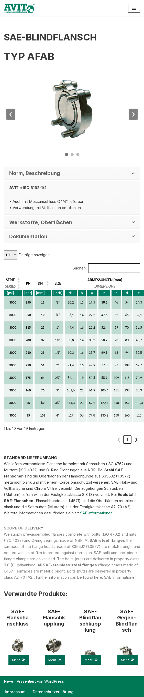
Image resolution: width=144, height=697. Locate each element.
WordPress (54, 681)
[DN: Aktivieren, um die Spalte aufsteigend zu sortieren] (42, 283)
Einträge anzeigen (33, 254)
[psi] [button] (10, 292)
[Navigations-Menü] (134, 8)
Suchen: (80, 268)
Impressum (15, 691)
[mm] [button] (40, 292)
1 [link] (118, 439)
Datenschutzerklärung (53, 691)
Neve (8, 681)
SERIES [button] (10, 286)
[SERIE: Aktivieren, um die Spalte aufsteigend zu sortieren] (13, 280)
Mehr (18, 659)
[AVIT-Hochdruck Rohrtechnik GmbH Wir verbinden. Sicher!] (19, 8)
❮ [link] (110, 439)
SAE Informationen (96, 513)
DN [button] (40, 283)
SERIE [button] (10, 280)
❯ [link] (136, 439)
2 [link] (127, 439)
